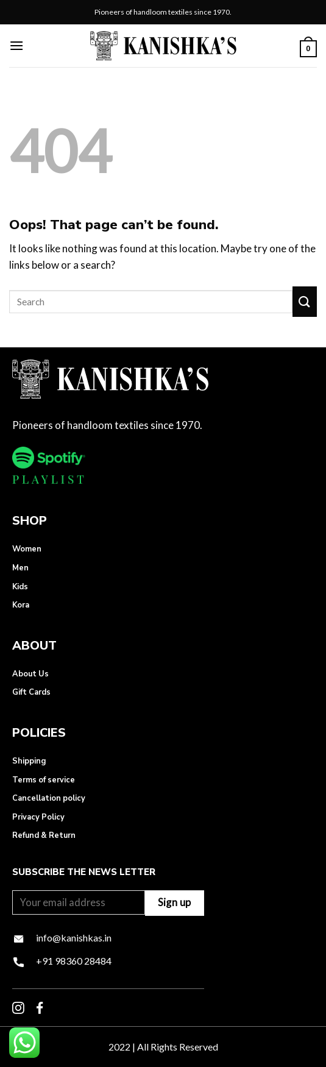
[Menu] (16, 45)
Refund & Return (44, 835)
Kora (20, 605)
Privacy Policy (38, 817)
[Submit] (304, 301)
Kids (20, 586)
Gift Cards (31, 692)
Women (26, 549)
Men (20, 567)
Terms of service (43, 780)
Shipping (29, 761)
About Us (30, 673)
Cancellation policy (48, 798)
